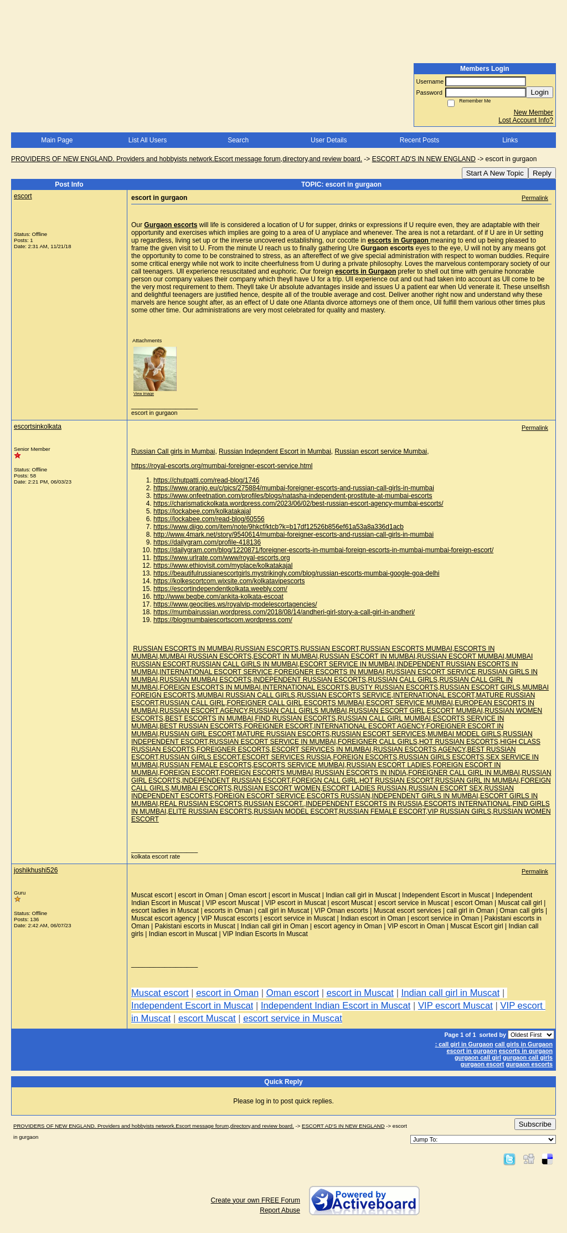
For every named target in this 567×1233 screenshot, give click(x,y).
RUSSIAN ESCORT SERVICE (431, 672)
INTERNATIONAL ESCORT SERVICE (215, 672)
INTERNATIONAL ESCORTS (305, 687)
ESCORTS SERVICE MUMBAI (299, 765)
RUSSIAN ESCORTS (266, 649)
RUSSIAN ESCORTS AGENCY (419, 749)
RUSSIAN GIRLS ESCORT (200, 757)
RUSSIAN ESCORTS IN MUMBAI (183, 649)
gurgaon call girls (528, 1057)
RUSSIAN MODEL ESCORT (295, 811)
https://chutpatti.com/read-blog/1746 (206, 480)
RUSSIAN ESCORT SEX (446, 788)
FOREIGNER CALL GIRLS (377, 742)
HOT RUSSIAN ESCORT (396, 780)
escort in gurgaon (472, 1050)
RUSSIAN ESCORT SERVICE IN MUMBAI (272, 742)
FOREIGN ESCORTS (365, 757)
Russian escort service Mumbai (381, 451)
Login (539, 92)
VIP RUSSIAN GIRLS (459, 811)
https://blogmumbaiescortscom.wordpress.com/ (222, 620)
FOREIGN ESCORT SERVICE (259, 796)
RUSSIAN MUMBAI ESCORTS (205, 680)
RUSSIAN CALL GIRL (192, 703)
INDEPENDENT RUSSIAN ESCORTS (310, 680)
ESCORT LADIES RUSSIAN (364, 788)
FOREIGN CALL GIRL (325, 780)
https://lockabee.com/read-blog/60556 (209, 519)
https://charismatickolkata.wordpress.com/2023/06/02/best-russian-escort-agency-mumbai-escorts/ (298, 503)
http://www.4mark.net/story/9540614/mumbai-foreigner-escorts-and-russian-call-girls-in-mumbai (293, 534)
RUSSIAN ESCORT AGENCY (203, 711)
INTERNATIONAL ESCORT (433, 695)
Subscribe (535, 1124)
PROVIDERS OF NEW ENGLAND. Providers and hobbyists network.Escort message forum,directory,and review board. (186, 159)
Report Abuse (280, 1210)
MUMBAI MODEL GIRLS (464, 734)
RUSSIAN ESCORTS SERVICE (344, 695)
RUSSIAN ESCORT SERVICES (379, 734)
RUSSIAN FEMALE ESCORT (382, 811)
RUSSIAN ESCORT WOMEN (277, 788)
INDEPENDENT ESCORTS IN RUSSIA (364, 804)
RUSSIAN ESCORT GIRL (387, 711)
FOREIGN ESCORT (188, 773)
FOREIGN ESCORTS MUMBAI (266, 773)
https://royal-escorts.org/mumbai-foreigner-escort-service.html (221, 466)
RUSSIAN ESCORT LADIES (389, 765)
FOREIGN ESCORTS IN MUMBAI (209, 687)
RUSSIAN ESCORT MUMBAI (460, 656)
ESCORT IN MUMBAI (286, 656)
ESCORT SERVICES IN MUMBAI (322, 749)
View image (143, 393)
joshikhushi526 (36, 870)
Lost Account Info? (525, 120)
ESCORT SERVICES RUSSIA (286, 757)
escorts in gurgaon (526, 1050)
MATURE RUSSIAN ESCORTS (283, 734)
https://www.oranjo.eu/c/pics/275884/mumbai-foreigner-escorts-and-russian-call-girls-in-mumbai (293, 488)
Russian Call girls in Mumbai (173, 451)
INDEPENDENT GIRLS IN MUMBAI (425, 796)
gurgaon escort (482, 1064)
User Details (329, 140)
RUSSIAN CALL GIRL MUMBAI (384, 718)
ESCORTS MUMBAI (334, 703)
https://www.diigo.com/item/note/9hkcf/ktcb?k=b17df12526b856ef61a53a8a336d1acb (278, 527)
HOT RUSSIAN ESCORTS (458, 742)
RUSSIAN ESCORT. (273, 804)
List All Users (147, 140)
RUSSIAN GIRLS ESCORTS (441, 757)
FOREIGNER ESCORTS (233, 749)
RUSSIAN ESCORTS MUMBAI (406, 649)
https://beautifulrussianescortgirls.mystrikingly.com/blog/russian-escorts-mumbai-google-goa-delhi (296, 573)
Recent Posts (419, 140)
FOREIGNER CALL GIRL (264, 703)
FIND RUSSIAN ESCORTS (295, 718)
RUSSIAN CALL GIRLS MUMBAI (298, 711)
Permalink (535, 197)
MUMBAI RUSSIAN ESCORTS (205, 656)
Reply (542, 173)
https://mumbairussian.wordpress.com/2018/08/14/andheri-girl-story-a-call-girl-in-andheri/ (284, 612)
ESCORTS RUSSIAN (338, 796)
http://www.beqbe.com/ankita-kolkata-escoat (218, 596)
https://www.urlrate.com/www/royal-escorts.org (221, 558)
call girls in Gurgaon (524, 1044)
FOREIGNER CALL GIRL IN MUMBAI (464, 773)
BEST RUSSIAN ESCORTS (200, 726)
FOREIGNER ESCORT (278, 726)
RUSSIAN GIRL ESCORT (197, 734)
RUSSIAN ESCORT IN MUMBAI (367, 656)
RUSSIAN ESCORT (330, 649)
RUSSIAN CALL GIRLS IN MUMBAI (244, 664)
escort (23, 196)
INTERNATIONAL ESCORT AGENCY (369, 726)
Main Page (57, 140)
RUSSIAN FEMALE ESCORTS (205, 765)
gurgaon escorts (529, 1064)
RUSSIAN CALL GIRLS (402, 680)
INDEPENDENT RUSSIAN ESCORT (236, 780)
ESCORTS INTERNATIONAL (467, 804)
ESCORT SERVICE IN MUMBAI (347, 664)
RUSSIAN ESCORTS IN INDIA (360, 773)
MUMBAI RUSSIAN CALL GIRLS (246, 695)
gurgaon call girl (478, 1057)
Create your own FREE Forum (255, 1200)
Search (238, 140)
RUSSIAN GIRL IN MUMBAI (477, 780)
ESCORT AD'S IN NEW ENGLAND (424, 159)
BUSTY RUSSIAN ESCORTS (394, 687)
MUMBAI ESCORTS (201, 788)
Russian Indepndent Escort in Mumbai (275, 451)
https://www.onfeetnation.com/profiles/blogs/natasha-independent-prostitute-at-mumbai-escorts (292, 496)
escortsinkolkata (37, 426)
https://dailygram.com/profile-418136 (207, 542)
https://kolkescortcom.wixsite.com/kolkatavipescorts (229, 581)
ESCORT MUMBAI (455, 711)
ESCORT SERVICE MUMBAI (409, 703)
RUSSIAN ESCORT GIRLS (480, 687)
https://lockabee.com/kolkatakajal (202, 511)
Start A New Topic (495, 173)
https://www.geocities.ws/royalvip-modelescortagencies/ (235, 604)
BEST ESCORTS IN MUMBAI (209, 718)
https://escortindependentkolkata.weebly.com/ (220, 589)
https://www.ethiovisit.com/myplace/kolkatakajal (222, 565)
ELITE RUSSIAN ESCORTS (210, 811)
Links (510, 140)
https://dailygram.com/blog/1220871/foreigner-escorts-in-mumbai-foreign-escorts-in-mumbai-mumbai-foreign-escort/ (323, 550)
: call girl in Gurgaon (464, 1044)
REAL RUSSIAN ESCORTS (200, 804)
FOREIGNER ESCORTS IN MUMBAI (329, 672)
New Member (533, 112)
